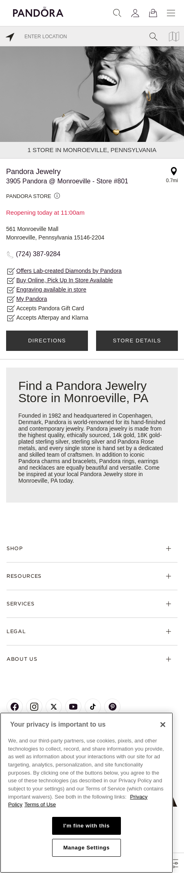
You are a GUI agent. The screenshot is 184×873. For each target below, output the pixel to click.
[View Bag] (153, 13)
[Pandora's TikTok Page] (93, 707)
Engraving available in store (51, 289)
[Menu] (171, 13)
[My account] (135, 13)
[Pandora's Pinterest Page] (112, 707)
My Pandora (31, 299)
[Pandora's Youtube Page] (73, 707)
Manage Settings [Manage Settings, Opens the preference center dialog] (86, 848)
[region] (86, 792)
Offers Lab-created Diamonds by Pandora (69, 271)
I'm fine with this (86, 826)
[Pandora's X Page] (54, 707)
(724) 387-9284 (38, 253)
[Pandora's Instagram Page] (34, 707)
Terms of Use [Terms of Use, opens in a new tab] (40, 804)
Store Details (137, 340)
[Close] (163, 725)
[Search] (117, 13)
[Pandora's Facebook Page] (15, 707)
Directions (47, 340)
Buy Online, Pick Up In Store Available (64, 280)
